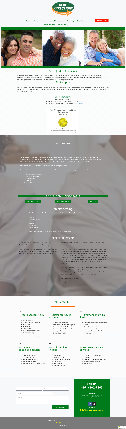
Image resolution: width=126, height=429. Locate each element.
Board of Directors (49, 25)
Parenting (70, 21)
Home (28, 21)
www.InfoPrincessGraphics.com (63, 423)
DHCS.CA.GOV (78, 103)
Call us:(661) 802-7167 (92, 385)
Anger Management (57, 21)
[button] (102, 20)
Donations (80, 21)
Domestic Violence (40, 21)
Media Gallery (63, 25)
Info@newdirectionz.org (92, 410)
